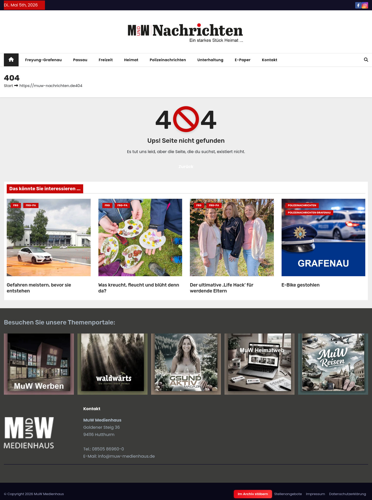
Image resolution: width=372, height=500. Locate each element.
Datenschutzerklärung (347, 493)
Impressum (315, 493)
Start (8, 85)
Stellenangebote (288, 493)
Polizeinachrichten (168, 59)
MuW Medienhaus (49, 493)
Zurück (186, 167)
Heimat (131, 59)
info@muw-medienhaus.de (126, 456)
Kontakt (269, 59)
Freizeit (106, 59)
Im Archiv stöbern (253, 493)
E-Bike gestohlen (301, 285)
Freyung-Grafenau (43, 59)
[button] (366, 60)
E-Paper (243, 59)
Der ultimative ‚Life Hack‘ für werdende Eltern (221, 288)
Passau (80, 59)
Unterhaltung (210, 59)
